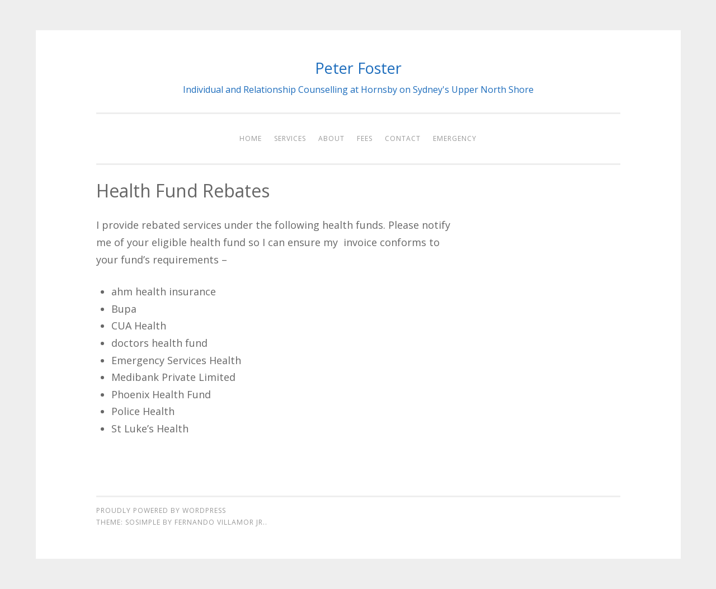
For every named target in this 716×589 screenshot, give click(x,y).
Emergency (455, 138)
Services (290, 138)
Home (250, 138)
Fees (365, 138)
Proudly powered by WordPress (161, 510)
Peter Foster (358, 68)
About (331, 138)
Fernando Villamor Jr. (220, 522)
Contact (403, 138)
